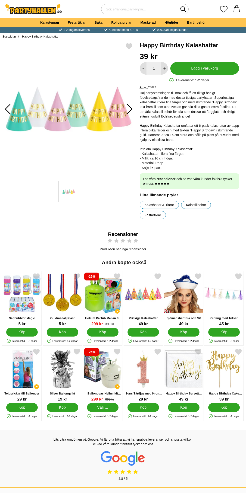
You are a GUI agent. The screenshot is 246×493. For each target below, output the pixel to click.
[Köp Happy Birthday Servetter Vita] (183, 407)
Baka (98, 22)
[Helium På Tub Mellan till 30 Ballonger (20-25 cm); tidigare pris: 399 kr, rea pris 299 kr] (102, 299)
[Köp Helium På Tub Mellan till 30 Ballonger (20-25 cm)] (102, 332)
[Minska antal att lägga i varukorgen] (143, 68)
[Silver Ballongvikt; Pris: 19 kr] (62, 375)
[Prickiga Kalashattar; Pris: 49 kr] (143, 299)
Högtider (171, 22)
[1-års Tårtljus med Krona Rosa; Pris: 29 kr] (143, 375)
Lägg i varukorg (204, 68)
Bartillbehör (196, 22)
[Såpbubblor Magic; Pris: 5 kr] (22, 299)
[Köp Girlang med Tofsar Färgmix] (224, 332)
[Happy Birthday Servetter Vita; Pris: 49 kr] (183, 375)
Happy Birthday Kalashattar (40, 36)
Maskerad (148, 22)
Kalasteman (49, 22)
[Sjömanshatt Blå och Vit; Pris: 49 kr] (183, 299)
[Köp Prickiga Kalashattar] (143, 332)
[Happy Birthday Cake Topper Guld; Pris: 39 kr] (224, 375)
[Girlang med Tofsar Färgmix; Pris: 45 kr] (224, 299)
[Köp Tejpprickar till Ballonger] (22, 407)
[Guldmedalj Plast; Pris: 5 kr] (62, 299)
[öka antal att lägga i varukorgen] (164, 68)
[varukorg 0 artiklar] (236, 9)
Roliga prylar (121, 22)
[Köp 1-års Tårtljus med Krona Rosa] (143, 407)
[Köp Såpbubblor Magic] (22, 332)
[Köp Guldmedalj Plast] (62, 332)
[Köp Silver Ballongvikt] (62, 407)
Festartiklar (77, 22)
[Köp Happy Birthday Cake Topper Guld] (224, 407)
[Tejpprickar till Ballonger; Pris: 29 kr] (22, 375)
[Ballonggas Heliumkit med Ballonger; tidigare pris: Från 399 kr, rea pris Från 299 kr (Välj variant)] (102, 375)
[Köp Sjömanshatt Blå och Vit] (183, 332)
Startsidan (9, 36)
